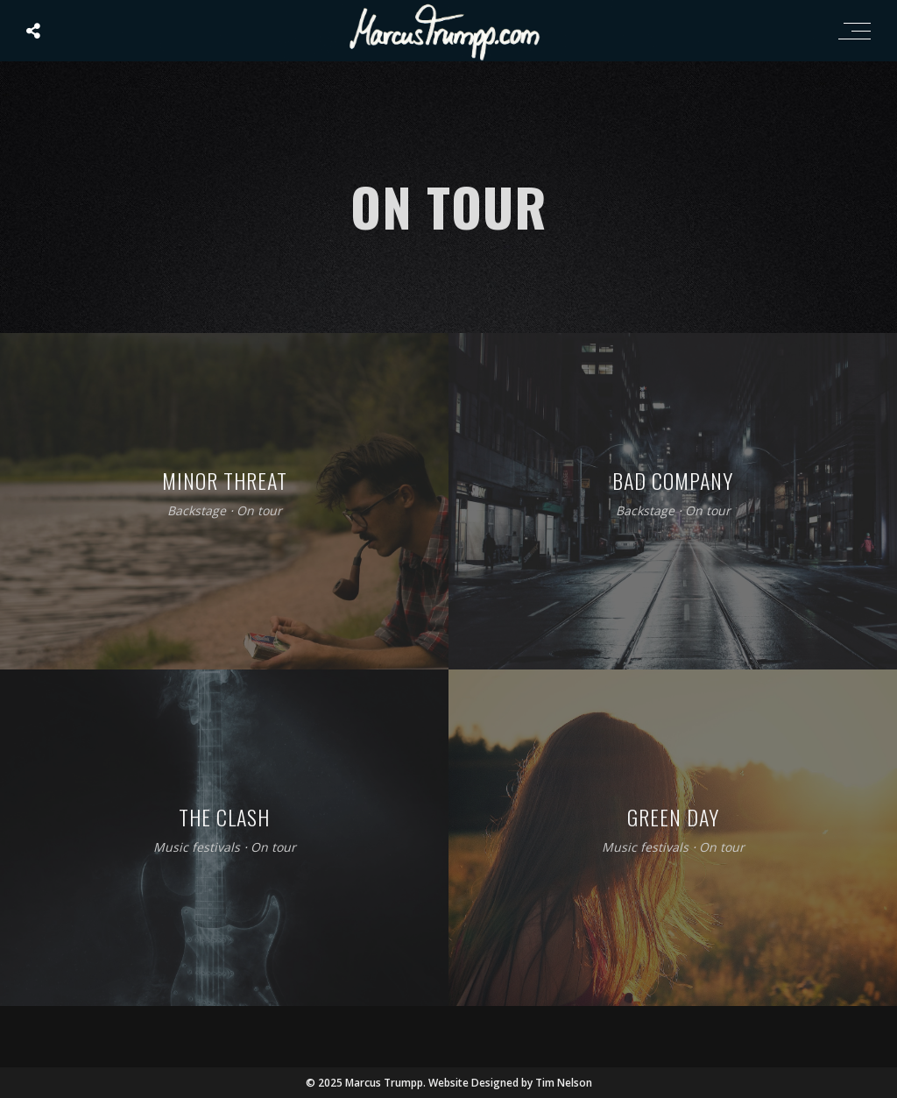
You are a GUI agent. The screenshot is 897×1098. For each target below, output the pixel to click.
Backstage (196, 511)
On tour (259, 511)
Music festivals (196, 847)
